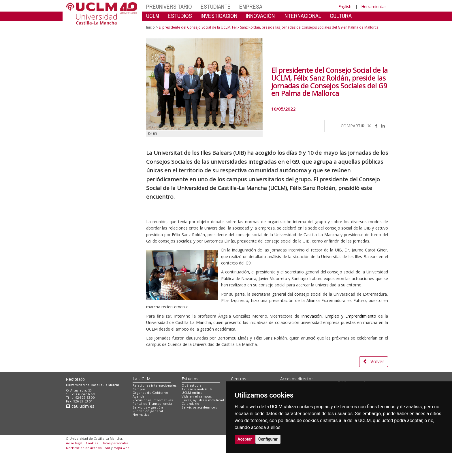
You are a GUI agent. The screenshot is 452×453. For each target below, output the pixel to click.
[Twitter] (368, 125)
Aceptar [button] (245, 439)
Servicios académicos (199, 407)
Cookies (92, 443)
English (344, 6)
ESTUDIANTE (216, 6)
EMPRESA (250, 6)
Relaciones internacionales (155, 385)
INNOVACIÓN (260, 16)
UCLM (152, 16)
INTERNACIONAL (302, 16)
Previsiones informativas (153, 400)
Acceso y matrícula (197, 389)
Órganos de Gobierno (150, 392)
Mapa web (121, 447)
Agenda (139, 396)
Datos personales (115, 443)
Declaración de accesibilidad (88, 447)
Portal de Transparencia (152, 403)
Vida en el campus (197, 396)
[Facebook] (374, 125)
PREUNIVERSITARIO (169, 6)
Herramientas (374, 6)
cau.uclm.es (80, 406)
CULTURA (341, 16)
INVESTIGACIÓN (219, 16)
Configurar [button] (268, 439)
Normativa (141, 414)
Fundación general (148, 411)
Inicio (150, 27)
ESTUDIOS (180, 16)
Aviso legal (74, 443)
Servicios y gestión (148, 407)
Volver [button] (373, 361)
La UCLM (142, 378)
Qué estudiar (192, 385)
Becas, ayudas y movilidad (203, 400)
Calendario (190, 403)
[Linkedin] (381, 125)
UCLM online (192, 392)
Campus (139, 389)
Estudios (190, 378)
